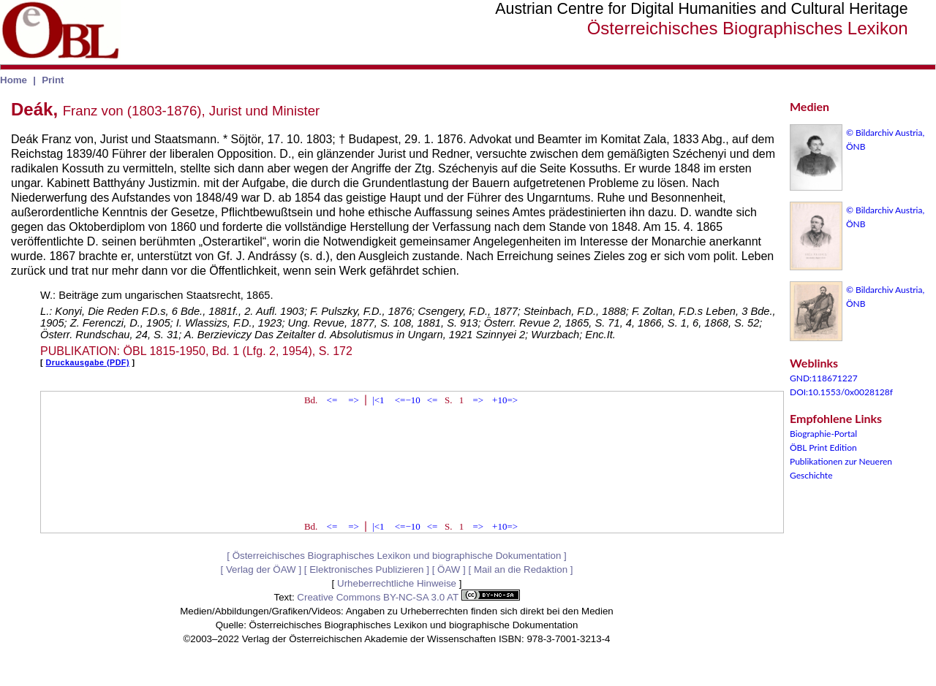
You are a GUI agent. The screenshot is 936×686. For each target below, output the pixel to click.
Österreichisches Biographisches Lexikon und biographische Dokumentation (397, 555)
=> (353, 400)
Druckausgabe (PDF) (87, 362)
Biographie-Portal (823, 433)
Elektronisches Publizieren (366, 569)
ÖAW (448, 569)
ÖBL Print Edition (823, 447)
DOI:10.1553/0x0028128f (841, 391)
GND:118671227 (824, 378)
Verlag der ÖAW (261, 569)
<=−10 (407, 400)
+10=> (505, 400)
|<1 (378, 400)
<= (332, 400)
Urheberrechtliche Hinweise (396, 583)
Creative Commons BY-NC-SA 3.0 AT (408, 597)
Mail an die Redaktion (520, 569)
